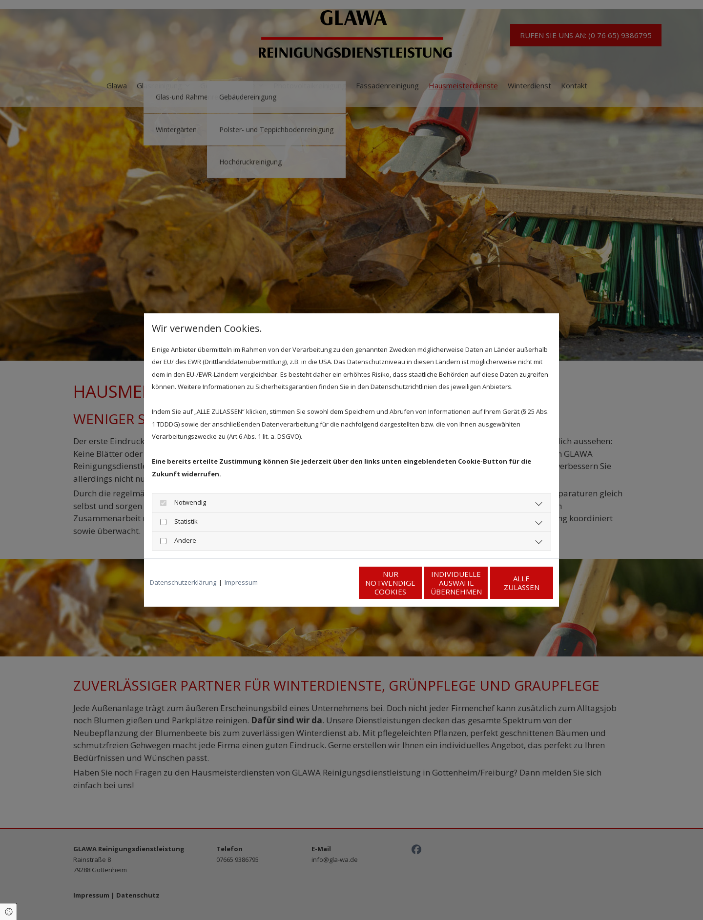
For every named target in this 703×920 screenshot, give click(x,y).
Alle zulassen (508, 583)
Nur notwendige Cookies (322, 582)
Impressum (241, 582)
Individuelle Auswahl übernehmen (415, 582)
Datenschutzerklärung (183, 582)
